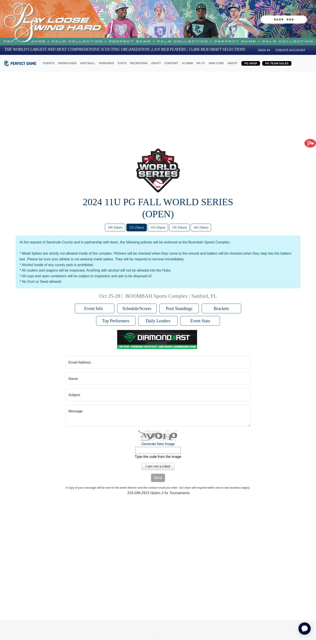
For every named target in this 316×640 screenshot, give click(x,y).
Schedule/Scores (136, 308)
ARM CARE (216, 63)
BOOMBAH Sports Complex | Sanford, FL (171, 296)
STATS (122, 63)
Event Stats (200, 320)
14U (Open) (201, 227)
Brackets (221, 308)
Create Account (290, 50)
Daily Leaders (158, 320)
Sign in (264, 50)
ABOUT (232, 63)
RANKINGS (106, 63)
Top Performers (115, 320)
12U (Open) (158, 227)
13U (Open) (179, 227)
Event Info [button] (94, 308)
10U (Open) (115, 227)
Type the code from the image (158, 457)
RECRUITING (139, 63)
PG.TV (200, 63)
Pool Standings (179, 308)
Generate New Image (158, 444)
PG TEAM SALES (276, 63)
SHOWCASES (67, 63)
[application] (304, 628)
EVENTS (48, 63)
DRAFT (156, 63)
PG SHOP (250, 63)
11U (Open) (136, 227)
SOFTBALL (87, 63)
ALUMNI (187, 63)
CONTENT (171, 63)
